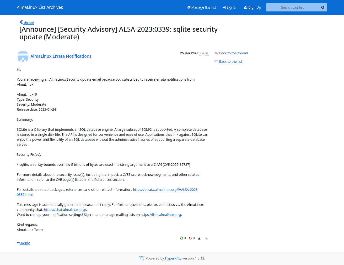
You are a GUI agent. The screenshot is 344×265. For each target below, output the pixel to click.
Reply (23, 243)
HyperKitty (173, 258)
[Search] (323, 7)
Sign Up (252, 7)
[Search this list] (292, 7)
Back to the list (228, 61)
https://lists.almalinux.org (161, 214)
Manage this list (202, 7)
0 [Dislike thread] (192, 238)
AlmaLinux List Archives (40, 7)
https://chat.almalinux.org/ (65, 209)
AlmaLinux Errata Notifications (61, 56)
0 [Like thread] (183, 238)
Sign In (230, 7)
